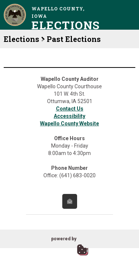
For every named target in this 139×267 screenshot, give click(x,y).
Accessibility (69, 116)
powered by (63, 238)
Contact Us (69, 109)
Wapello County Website (69, 123)
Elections (21, 39)
